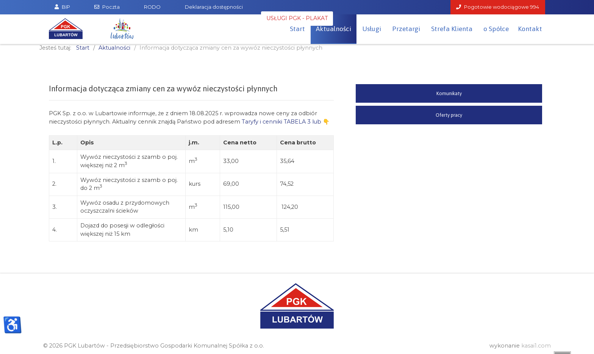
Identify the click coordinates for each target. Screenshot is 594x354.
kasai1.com (536, 345)
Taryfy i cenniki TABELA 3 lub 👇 (286, 121)
